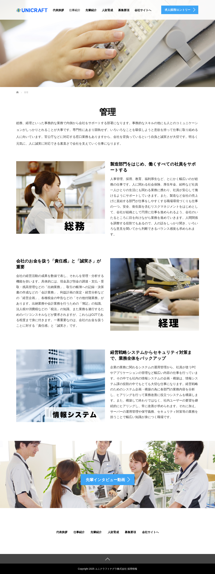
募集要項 (123, 10)
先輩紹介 (91, 10)
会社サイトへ (143, 10)
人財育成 (107, 10)
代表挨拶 (58, 10)
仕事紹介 (74, 10)
